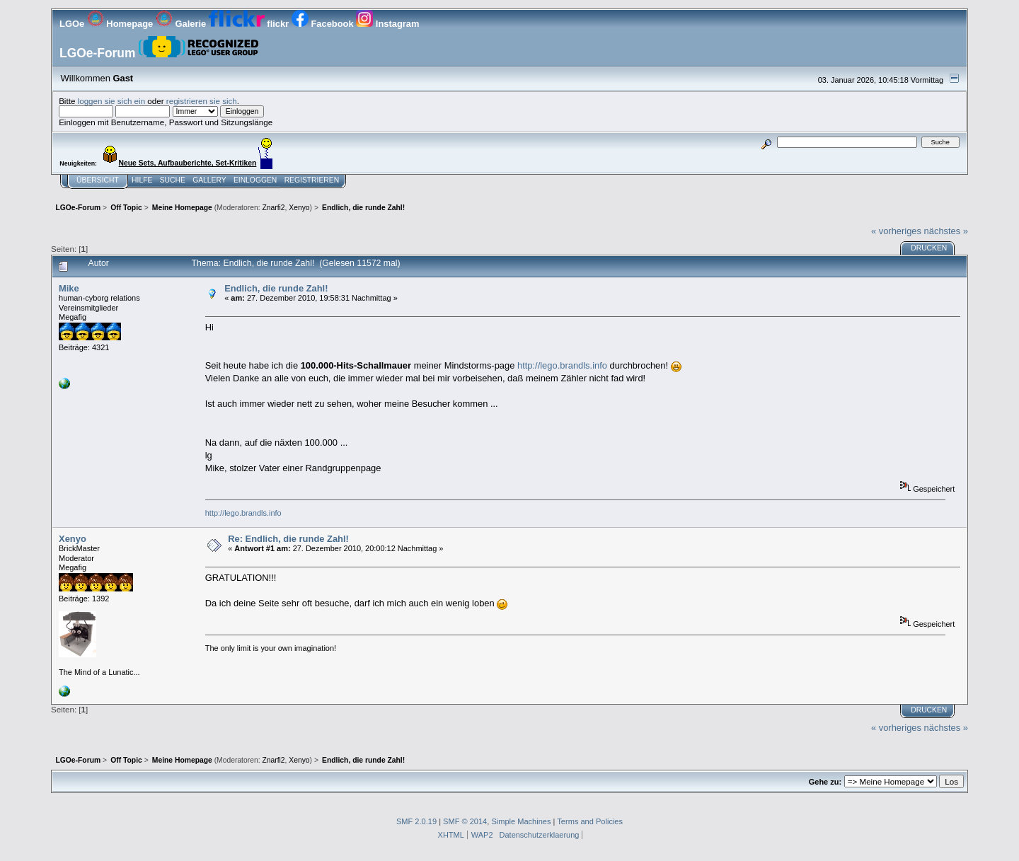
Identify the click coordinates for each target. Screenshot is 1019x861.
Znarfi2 (273, 208)
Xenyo (299, 208)
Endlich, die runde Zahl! (276, 288)
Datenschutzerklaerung (540, 835)
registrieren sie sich (201, 100)
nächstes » (946, 231)
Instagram (387, 23)
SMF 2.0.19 (416, 821)
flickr (250, 23)
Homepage (121, 23)
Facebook (324, 23)
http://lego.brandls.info (562, 365)
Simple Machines (521, 821)
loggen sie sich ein (112, 100)
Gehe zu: (825, 782)
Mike (69, 288)
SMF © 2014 (465, 821)
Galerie (182, 23)
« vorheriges (896, 231)
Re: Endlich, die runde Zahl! (288, 538)
